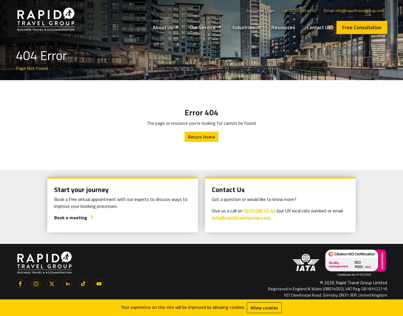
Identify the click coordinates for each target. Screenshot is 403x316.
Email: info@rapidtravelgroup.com (354, 10)
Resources (283, 27)
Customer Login (260, 10)
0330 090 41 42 (259, 210)
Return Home (201, 136)
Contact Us (319, 27)
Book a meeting (74, 217)
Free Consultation (362, 27)
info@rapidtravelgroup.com (241, 217)
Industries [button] (244, 27)
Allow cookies (264, 307)
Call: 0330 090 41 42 (299, 10)
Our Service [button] (203, 27)
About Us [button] (163, 27)
